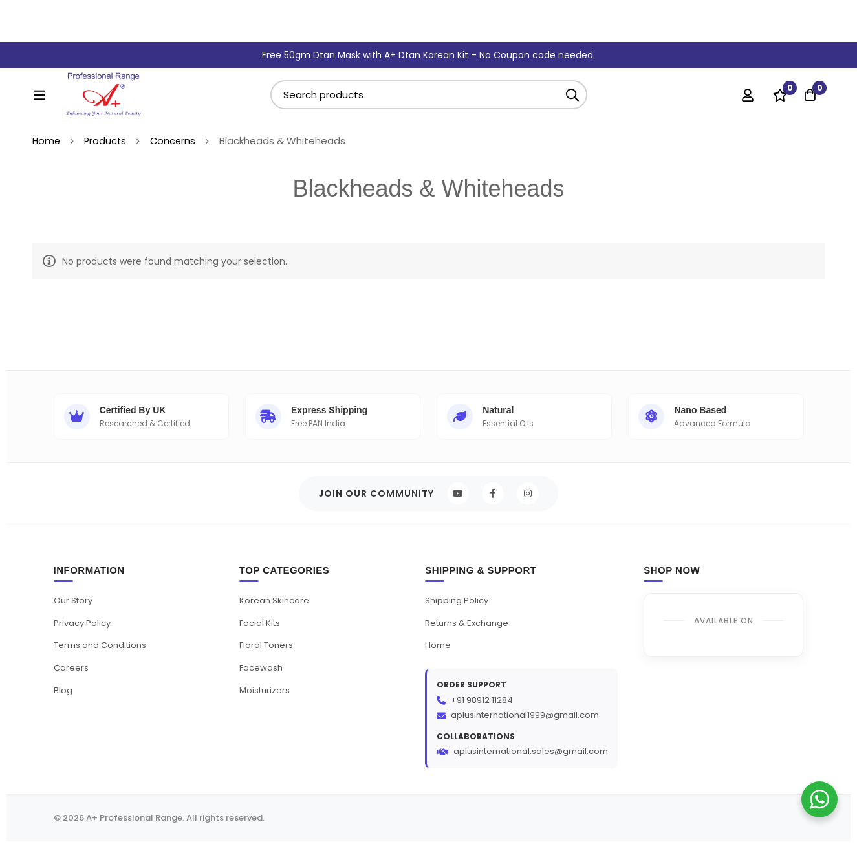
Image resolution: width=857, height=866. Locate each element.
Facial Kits (261, 640)
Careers (71, 684)
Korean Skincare (275, 617)
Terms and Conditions (104, 662)
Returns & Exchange (470, 640)
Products (107, 154)
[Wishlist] (775, 65)
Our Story (75, 617)
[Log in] (743, 65)
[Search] (604, 65)
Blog (63, 706)
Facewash (262, 684)
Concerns (176, 154)
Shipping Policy (458, 617)
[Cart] (808, 65)
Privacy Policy (84, 640)
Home (46, 154)
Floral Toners (267, 662)
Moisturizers (265, 706)
